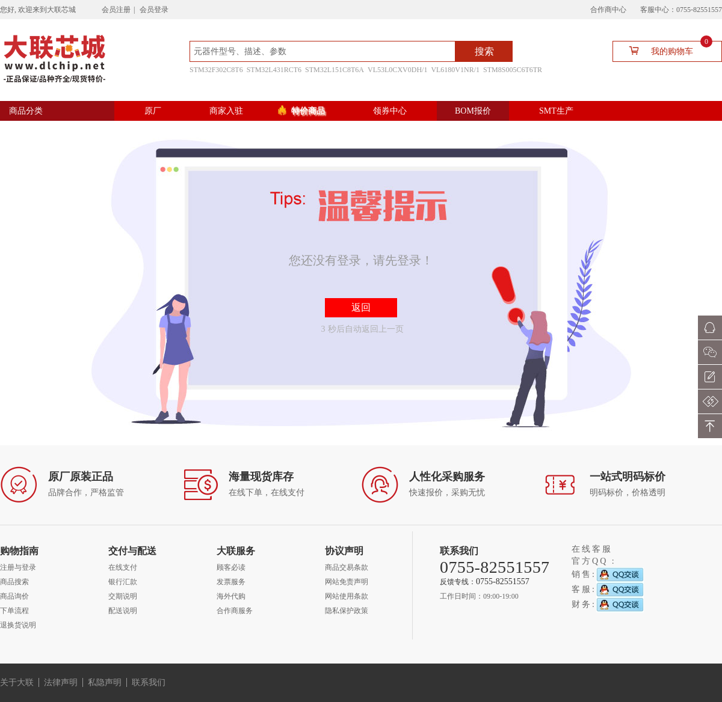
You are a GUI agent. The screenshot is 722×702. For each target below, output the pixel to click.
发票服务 (231, 582)
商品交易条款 (346, 567)
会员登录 (154, 9)
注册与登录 (18, 567)
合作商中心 (608, 9)
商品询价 (14, 596)
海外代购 (231, 596)
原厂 (152, 110)
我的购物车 (665, 50)
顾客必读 (231, 567)
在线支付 (122, 567)
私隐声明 (105, 682)
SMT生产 (556, 110)
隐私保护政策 (346, 610)
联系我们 (148, 682)
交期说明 (122, 596)
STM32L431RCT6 (274, 70)
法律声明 (61, 682)
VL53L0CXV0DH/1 (397, 70)
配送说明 (122, 610)
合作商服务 (235, 610)
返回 (361, 307)
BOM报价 (473, 110)
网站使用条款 (346, 596)
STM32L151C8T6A (334, 70)
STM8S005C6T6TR (512, 70)
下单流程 (14, 610)
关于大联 (17, 682)
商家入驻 (226, 110)
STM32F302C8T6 (216, 70)
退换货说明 (18, 625)
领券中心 (390, 110)
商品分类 (26, 110)
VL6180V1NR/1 (455, 70)
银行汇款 (122, 582)
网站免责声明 (346, 582)
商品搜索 (14, 582)
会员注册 (116, 9)
